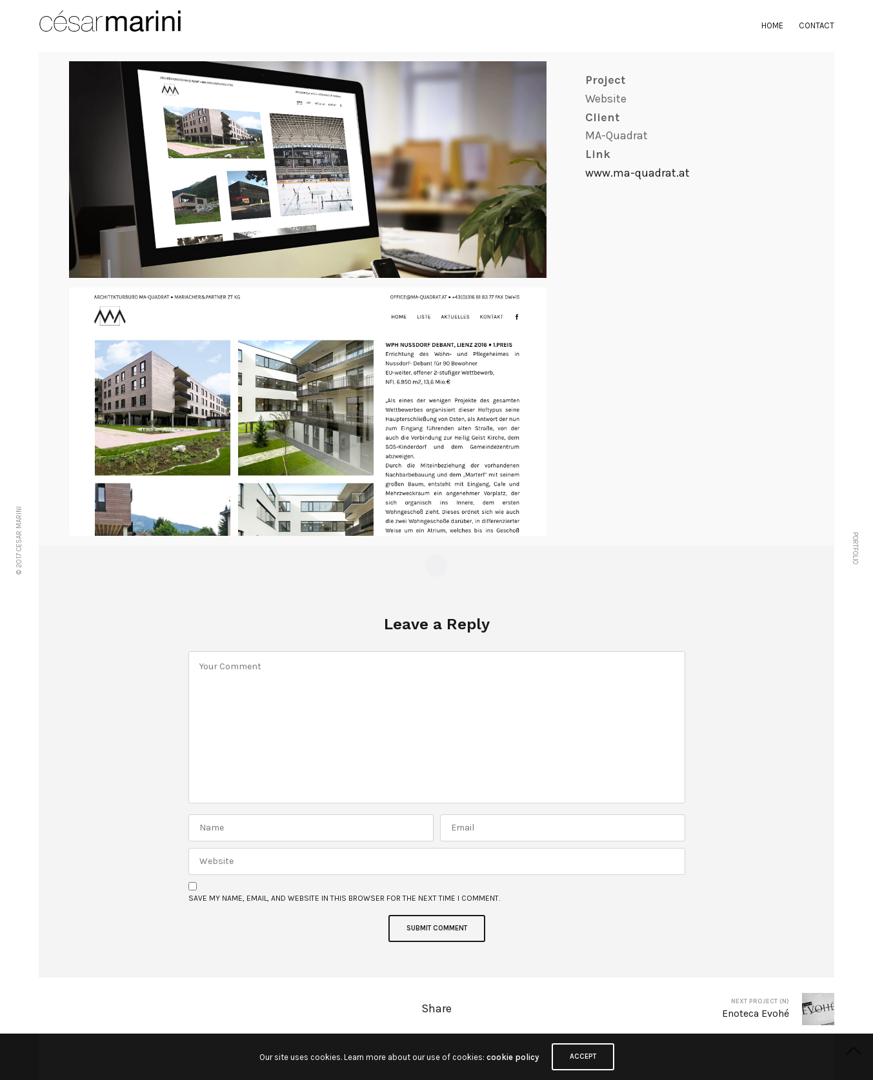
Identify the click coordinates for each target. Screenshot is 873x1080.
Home (772, 25)
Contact (816, 25)
